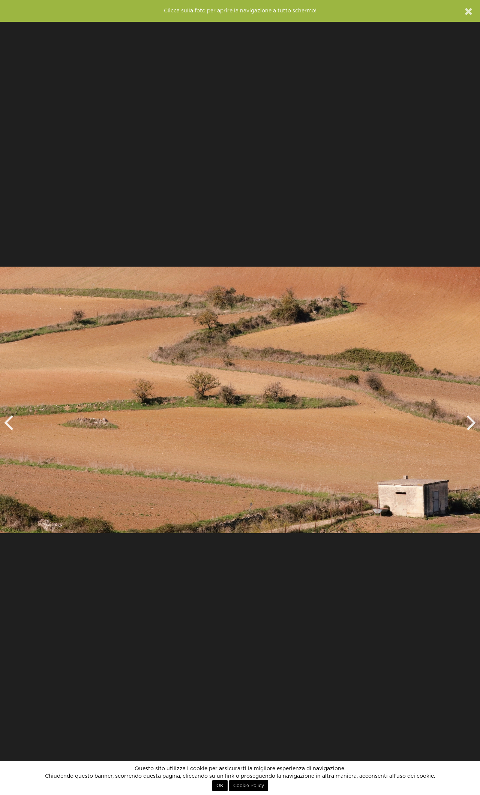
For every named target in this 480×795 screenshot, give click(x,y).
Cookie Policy (248, 785)
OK (220, 785)
